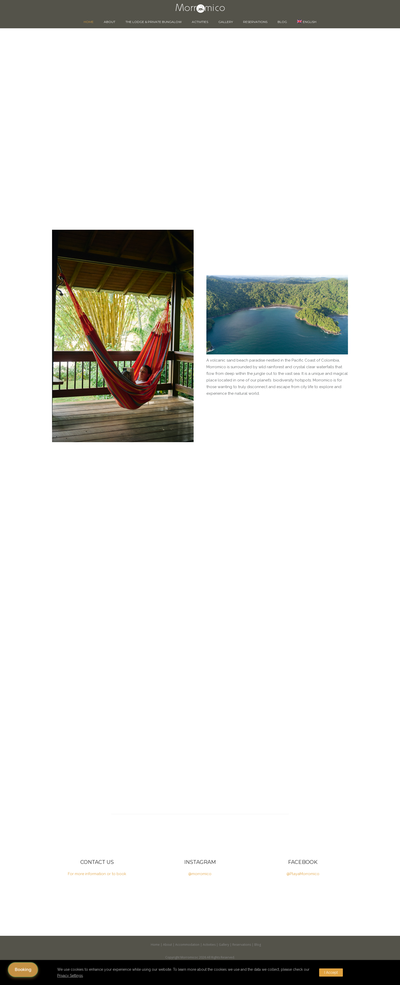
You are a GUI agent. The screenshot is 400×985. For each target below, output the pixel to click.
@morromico (199, 874)
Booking (23, 969)
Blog (282, 22)
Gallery (225, 22)
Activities (200, 22)
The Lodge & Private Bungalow (154, 22)
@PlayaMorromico (302, 874)
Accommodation (187, 944)
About (109, 22)
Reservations (255, 22)
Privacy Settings (70, 976)
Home (89, 22)
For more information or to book (97, 874)
